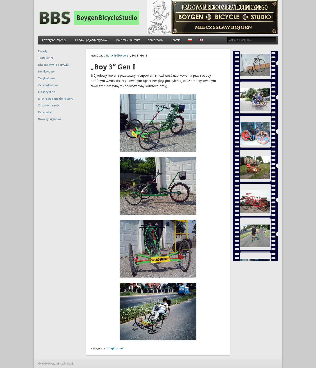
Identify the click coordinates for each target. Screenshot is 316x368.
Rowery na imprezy (54, 40)
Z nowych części (49, 105)
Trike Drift (45, 58)
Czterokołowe (48, 85)
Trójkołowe (121, 55)
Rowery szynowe (50, 119)
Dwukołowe (46, 71)
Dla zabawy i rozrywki (53, 64)
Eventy (43, 51)
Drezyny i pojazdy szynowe (91, 40)
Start (108, 55)
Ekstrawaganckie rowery (56, 98)
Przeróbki (45, 112)
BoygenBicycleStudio (106, 17)
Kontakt (175, 40)
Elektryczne (46, 92)
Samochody (155, 40)
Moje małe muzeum (128, 40)
